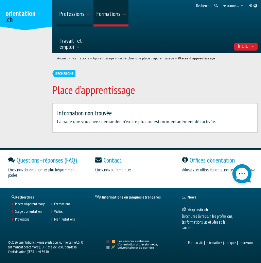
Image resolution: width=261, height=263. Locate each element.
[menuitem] (74, 13)
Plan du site (195, 242)
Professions (22, 219)
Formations (80, 58)
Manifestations (64, 219)
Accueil (62, 58)
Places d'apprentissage (196, 58)
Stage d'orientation (28, 211)
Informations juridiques (221, 242)
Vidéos (58, 211)
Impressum (246, 242)
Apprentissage (103, 58)
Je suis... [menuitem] (246, 46)
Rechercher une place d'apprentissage (146, 58)
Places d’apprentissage (30, 204)
